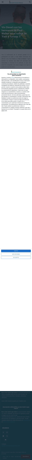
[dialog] (16, 230)
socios (12, 77)
